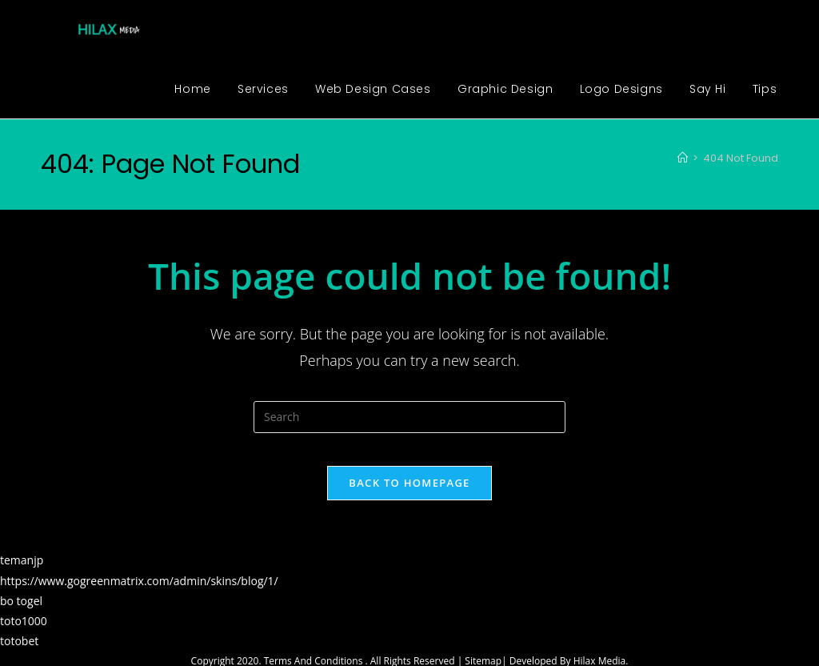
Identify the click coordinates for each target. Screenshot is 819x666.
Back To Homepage (409, 498)
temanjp (21, 575)
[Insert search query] (409, 417)
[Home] (682, 158)
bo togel (21, 615)
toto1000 (23, 636)
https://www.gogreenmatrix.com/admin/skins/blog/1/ (139, 595)
